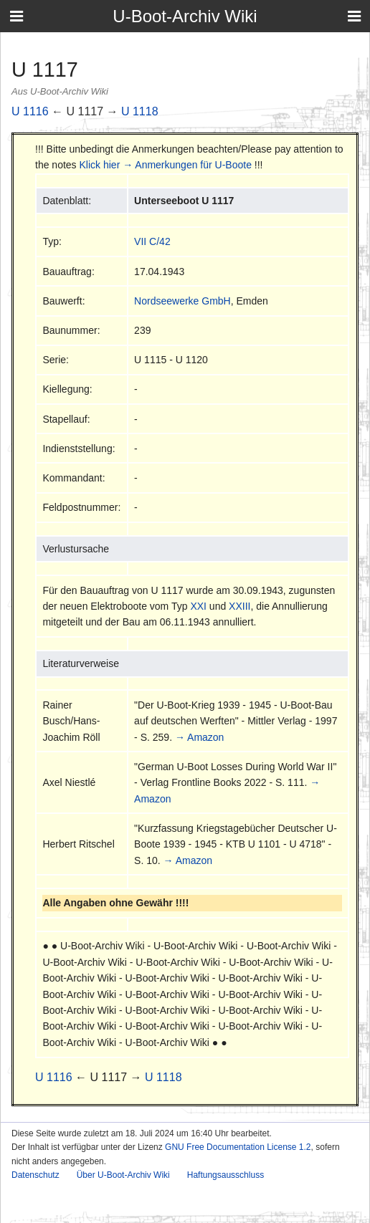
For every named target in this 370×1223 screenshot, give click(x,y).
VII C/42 (152, 241)
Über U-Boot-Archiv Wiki (123, 1175)
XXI (198, 606)
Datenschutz (35, 1175)
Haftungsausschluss (225, 1175)
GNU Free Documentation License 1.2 (237, 1147)
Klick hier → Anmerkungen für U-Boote (166, 165)
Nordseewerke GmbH (182, 301)
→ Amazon (199, 737)
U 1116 (30, 111)
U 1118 (139, 111)
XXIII (239, 606)
